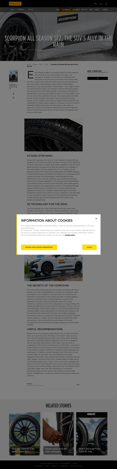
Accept (89, 247)
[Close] (96, 218)
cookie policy (70, 235)
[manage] (39, 247)
